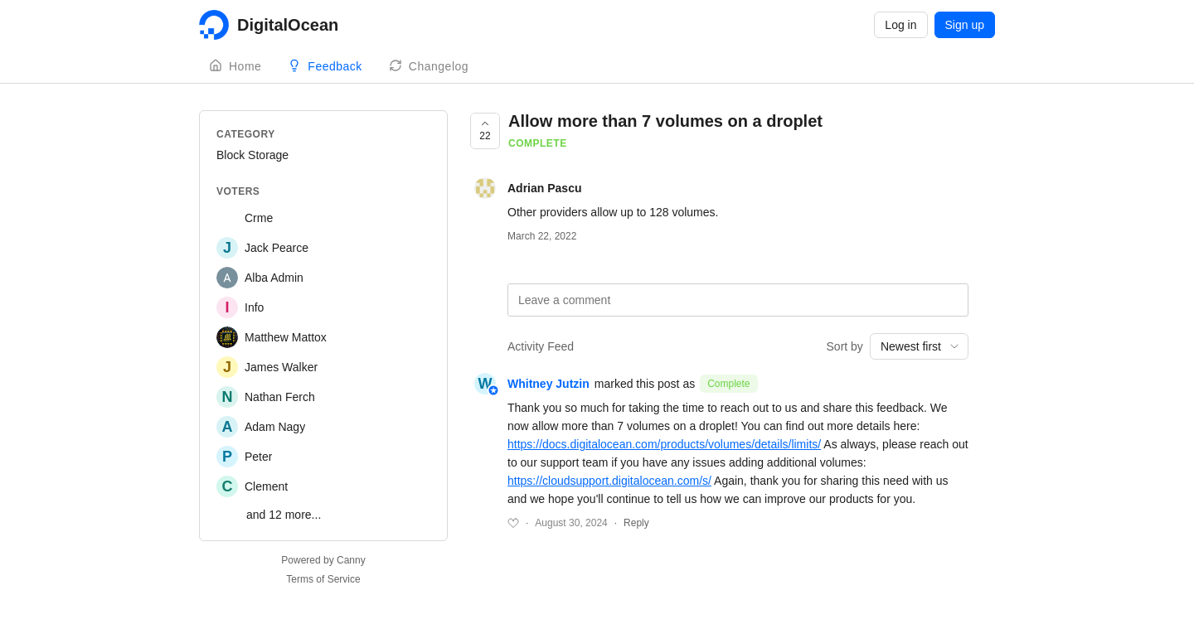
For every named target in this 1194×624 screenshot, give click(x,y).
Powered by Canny (323, 560)
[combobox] (919, 346)
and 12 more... (283, 514)
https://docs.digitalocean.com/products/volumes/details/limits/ (664, 444)
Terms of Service (323, 579)
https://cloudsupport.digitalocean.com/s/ (609, 480)
